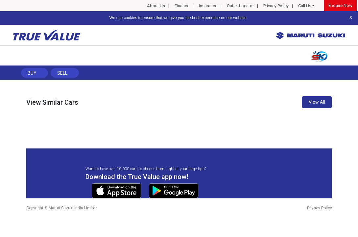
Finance (182, 5)
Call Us (304, 5)
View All (317, 102)
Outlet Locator (240, 5)
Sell (62, 73)
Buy (32, 73)
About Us (156, 5)
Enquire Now (340, 5)
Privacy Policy (276, 5)
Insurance (208, 5)
